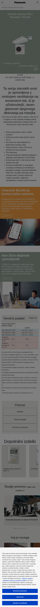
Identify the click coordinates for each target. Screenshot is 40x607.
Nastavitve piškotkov (20, 591)
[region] (20, 577)
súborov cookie (27, 578)
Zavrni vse (20, 597)
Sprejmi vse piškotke (20, 603)
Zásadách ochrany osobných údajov (15, 580)
